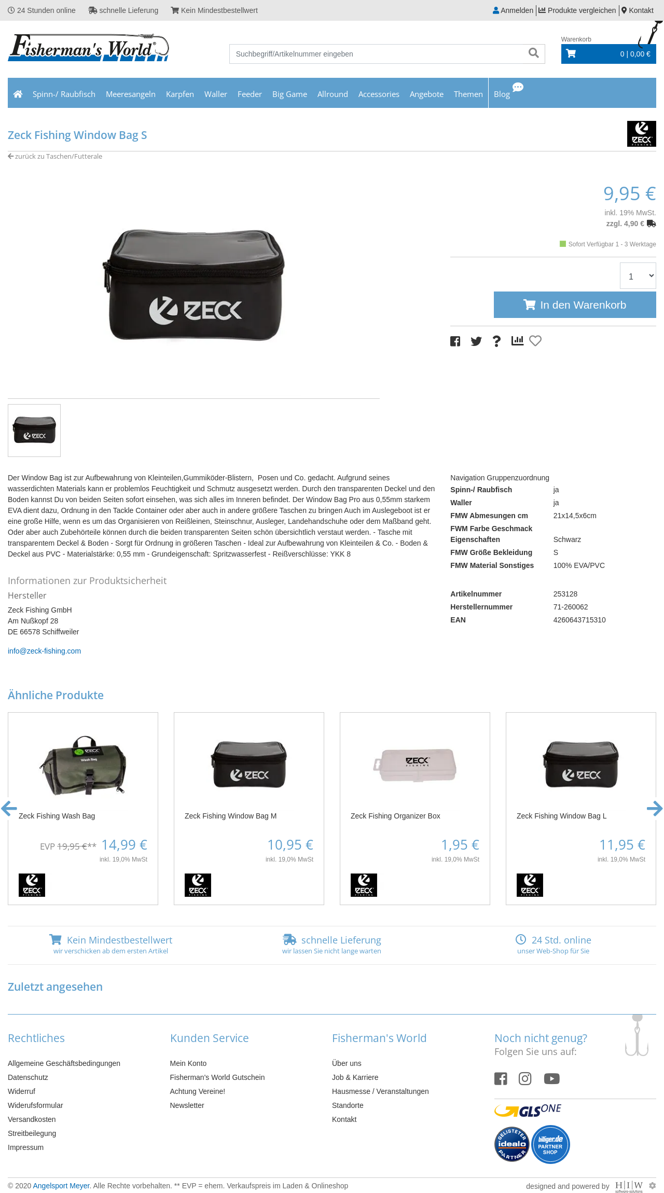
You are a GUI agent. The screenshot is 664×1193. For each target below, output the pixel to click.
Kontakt (344, 1119)
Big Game (289, 94)
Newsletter (187, 1105)
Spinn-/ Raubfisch (64, 94)
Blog (502, 94)
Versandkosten (32, 1119)
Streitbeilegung (32, 1133)
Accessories (378, 94)
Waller (215, 94)
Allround (332, 94)
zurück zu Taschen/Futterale (55, 156)
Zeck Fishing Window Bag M (230, 816)
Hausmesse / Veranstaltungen (380, 1091)
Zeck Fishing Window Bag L (562, 816)
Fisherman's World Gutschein (217, 1077)
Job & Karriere (355, 1077)
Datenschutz (28, 1077)
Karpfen (180, 94)
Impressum (26, 1147)
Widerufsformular (35, 1105)
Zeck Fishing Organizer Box (395, 816)
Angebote (427, 94)
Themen (468, 94)
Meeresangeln (131, 94)
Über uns (347, 1063)
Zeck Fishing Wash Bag (57, 816)
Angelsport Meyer (61, 1186)
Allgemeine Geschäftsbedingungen (64, 1063)
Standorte (348, 1105)
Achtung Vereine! (198, 1091)
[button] (9, 808)
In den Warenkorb (583, 305)
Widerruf (21, 1091)
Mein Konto (188, 1063)
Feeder (250, 94)
